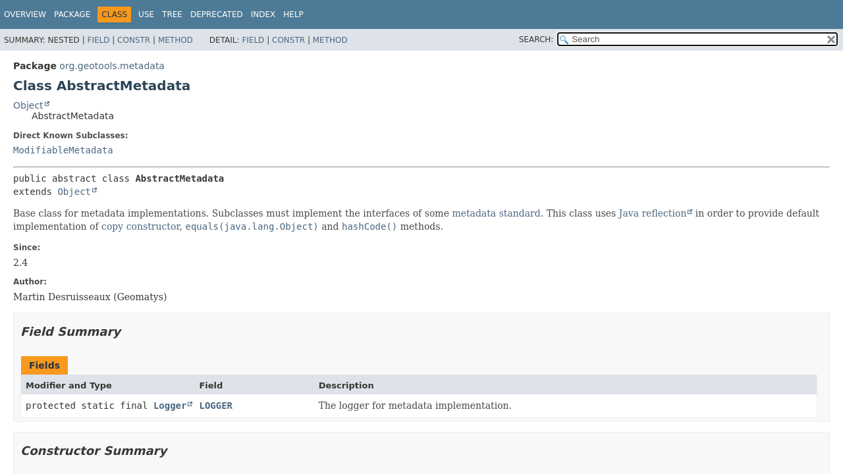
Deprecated (216, 14)
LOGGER (215, 405)
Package (72, 14)
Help (293, 14)
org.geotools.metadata (112, 66)
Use (146, 14)
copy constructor (140, 226)
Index (263, 14)
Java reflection (653, 213)
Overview (25, 14)
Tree (172, 14)
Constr (133, 40)
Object (28, 105)
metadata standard (496, 213)
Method (175, 40)
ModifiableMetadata (63, 150)
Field (98, 40)
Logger (170, 405)
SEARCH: (536, 39)
